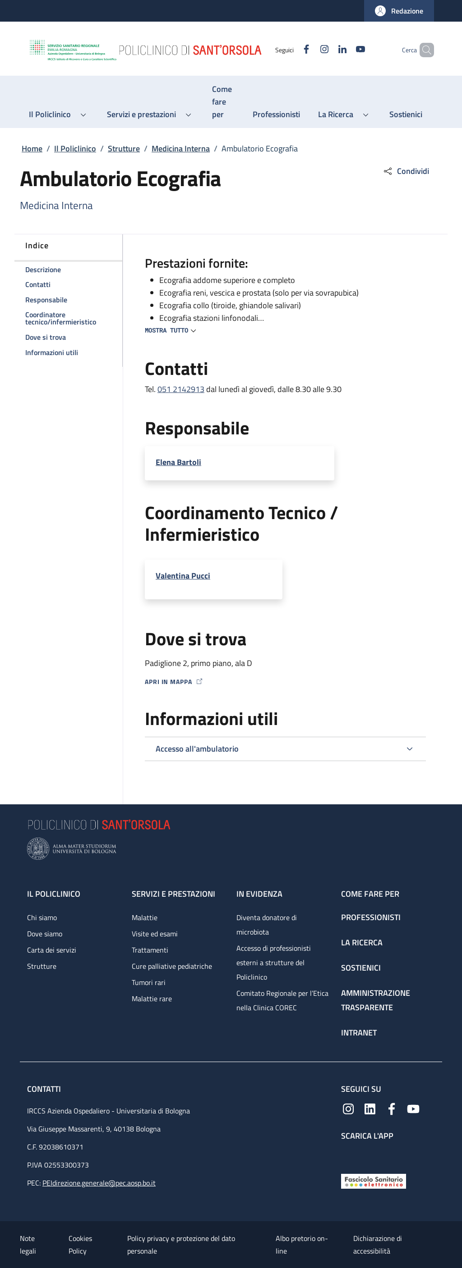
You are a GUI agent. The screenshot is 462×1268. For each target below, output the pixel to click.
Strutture (124, 148)
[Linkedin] (327, 50)
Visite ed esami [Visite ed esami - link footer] (155, 933)
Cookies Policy (80, 1244)
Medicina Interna (181, 148)
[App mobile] (348, 1155)
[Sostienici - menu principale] (405, 114)
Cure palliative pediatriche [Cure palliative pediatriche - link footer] (172, 966)
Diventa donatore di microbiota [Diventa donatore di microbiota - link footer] (266, 924)
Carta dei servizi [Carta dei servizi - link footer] (51, 949)
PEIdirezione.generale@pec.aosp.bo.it (99, 1182)
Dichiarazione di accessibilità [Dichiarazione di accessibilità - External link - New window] (377, 1244)
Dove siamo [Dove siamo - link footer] (44, 933)
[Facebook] (291, 50)
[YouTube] (345, 50)
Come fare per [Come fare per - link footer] (370, 894)
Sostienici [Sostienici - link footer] (361, 968)
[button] (399, 11)
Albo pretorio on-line (302, 1244)
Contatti (45, 1089)
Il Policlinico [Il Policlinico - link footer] (53, 894)
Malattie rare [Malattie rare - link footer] (152, 998)
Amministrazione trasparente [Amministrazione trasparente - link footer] (375, 1000)
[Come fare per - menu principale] (223, 102)
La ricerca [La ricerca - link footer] (362, 942)
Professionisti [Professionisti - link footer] (371, 917)
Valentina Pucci (183, 576)
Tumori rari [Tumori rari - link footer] (149, 982)
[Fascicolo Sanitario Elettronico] (373, 1180)
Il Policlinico (75, 148)
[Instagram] (309, 50)
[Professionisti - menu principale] (276, 114)
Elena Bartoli (178, 462)
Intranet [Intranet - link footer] (359, 1032)
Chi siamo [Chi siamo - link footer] (42, 917)
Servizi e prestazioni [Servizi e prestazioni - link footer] (173, 894)
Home (32, 148)
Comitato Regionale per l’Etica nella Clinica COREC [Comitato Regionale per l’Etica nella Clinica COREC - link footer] (282, 1000)
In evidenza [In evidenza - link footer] (259, 894)
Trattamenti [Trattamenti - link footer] (150, 949)
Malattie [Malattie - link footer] (144, 917)
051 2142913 (180, 389)
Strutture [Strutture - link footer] (41, 966)
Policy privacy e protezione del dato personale (181, 1244)
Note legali (28, 1244)
